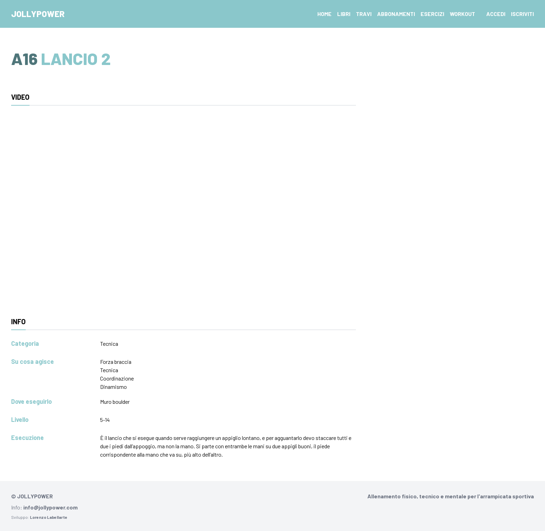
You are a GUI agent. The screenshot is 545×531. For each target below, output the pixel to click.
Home (324, 13)
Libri (343, 13)
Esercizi (432, 13)
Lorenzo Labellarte (48, 517)
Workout (462, 13)
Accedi (495, 13)
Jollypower (38, 14)
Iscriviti (522, 13)
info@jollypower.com (50, 507)
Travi (364, 13)
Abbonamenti (396, 13)
